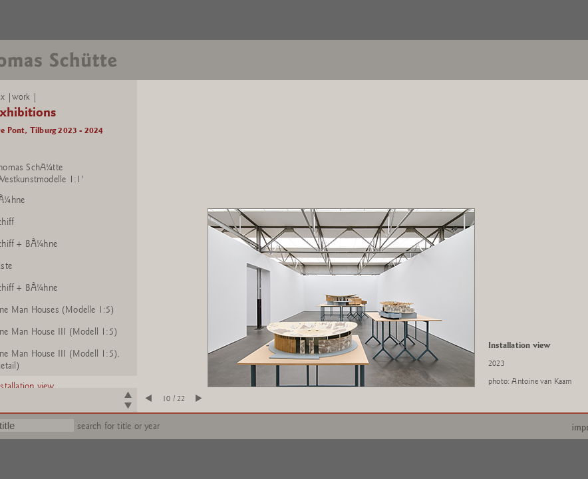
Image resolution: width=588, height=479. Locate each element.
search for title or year (118, 426)
